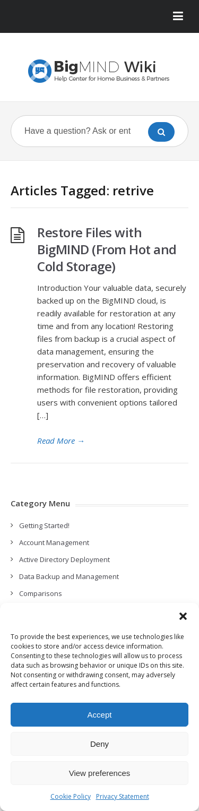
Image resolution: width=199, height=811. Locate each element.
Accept (100, 714)
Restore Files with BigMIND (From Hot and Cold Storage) (107, 249)
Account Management (54, 542)
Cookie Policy (70, 796)
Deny (99, 743)
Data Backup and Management (69, 576)
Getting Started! (44, 525)
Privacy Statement (122, 796)
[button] (183, 616)
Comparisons (40, 593)
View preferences (100, 773)
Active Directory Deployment (64, 559)
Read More (61, 440)
